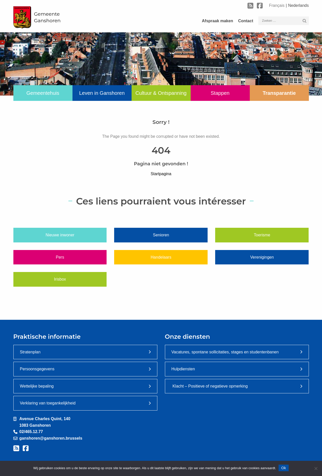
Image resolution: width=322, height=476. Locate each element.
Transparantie (279, 93)
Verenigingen (262, 257)
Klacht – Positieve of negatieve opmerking (209, 386)
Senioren (161, 235)
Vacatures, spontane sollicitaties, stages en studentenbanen (225, 352)
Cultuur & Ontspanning (160, 93)
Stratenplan (30, 352)
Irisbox (60, 279)
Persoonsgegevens (37, 369)
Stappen (220, 93)
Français (276, 5)
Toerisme (262, 235)
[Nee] (315, 468)
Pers (60, 257)
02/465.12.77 (31, 431)
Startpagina (161, 174)
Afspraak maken (217, 21)
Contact (245, 21)
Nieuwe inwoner (60, 235)
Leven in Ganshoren (102, 93)
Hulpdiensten (183, 369)
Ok (283, 468)
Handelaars (161, 257)
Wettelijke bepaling (37, 386)
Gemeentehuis (42, 93)
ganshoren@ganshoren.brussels (50, 438)
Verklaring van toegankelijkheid (48, 403)
